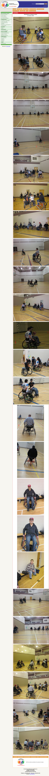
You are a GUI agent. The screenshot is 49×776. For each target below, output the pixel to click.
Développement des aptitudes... (4, 23)
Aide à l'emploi (19, 9)
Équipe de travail (4, 34)
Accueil (14, 9)
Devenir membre (16, 10)
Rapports (2, 38)
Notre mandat (3, 15)
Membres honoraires (4, 35)
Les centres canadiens (4, 18)
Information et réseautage (5, 20)
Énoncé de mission (4, 14)
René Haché (8, 46)
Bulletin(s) (2, 39)
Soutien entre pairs (4, 21)
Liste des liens (3, 43)
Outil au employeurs (40, 9)
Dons (27, 10)
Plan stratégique (3, 37)
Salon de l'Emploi (32, 9)
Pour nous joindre (32, 10)
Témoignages (22, 10)
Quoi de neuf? (26, 9)
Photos (2, 28)
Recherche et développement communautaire (6, 25)
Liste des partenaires (4, 30)
